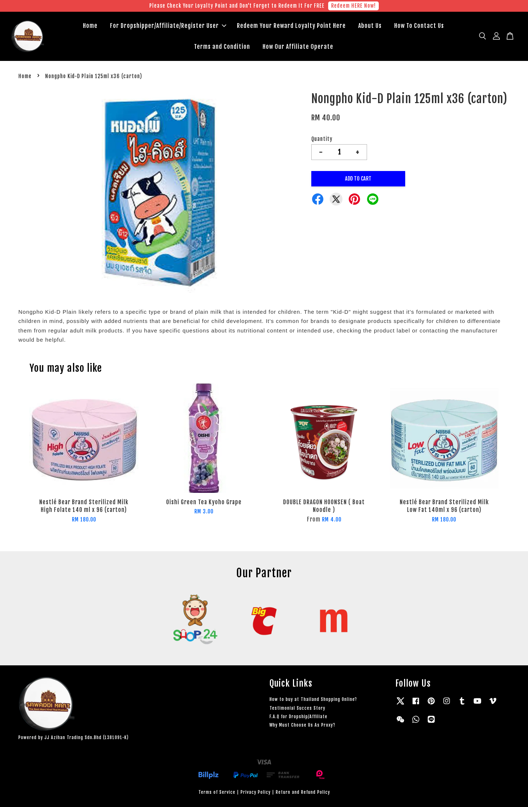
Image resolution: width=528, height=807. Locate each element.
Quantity (322, 139)
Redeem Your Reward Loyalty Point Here (291, 25)
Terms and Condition (222, 46)
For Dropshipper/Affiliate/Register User (168, 25)
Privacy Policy (256, 792)
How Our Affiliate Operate (298, 46)
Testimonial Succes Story (297, 708)
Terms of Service (216, 792)
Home (90, 25)
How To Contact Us (419, 25)
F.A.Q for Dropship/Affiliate (298, 716)
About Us (370, 25)
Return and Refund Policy (303, 792)
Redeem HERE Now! (353, 6)
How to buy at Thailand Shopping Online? (313, 699)
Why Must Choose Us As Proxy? (303, 725)
